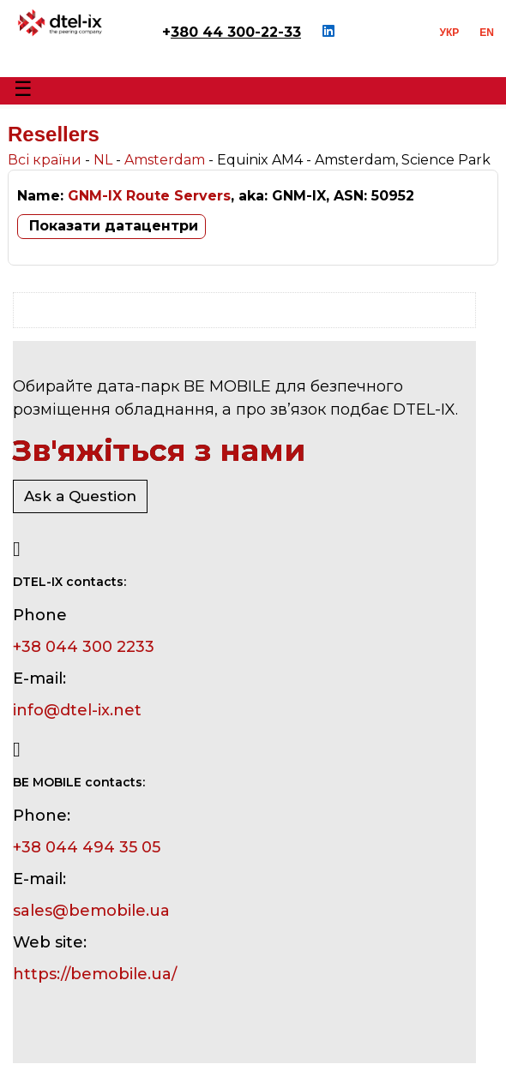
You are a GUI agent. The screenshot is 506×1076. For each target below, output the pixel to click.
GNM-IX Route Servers (149, 196)
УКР (450, 33)
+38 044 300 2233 (83, 646)
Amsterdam (164, 160)
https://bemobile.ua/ (95, 974)
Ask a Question (80, 496)
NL (102, 160)
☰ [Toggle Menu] (23, 88)
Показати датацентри (113, 226)
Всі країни (44, 160)
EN (486, 33)
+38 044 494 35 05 (86, 847)
